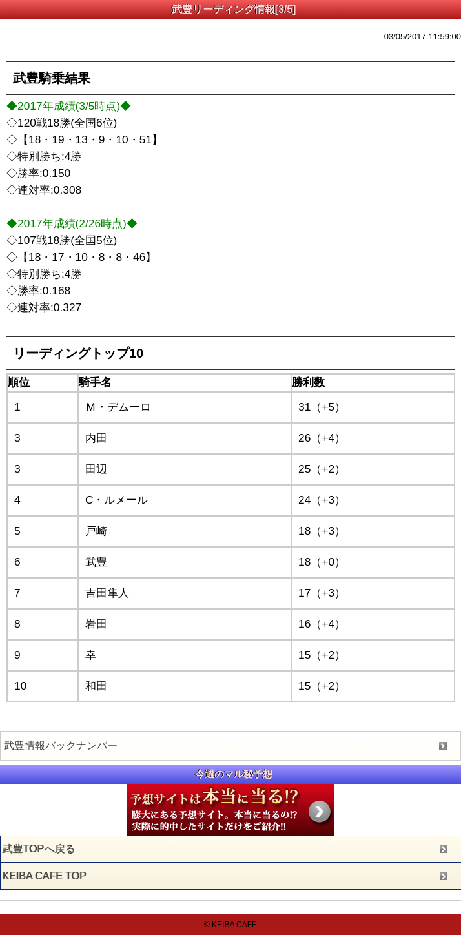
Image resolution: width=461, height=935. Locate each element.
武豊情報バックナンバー (61, 745)
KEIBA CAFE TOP (45, 875)
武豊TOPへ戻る (39, 848)
